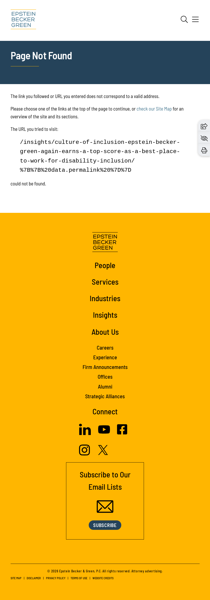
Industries (105, 298)
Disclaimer (34, 578)
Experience (105, 357)
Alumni (105, 386)
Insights (105, 314)
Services (105, 281)
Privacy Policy (55, 578)
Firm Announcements (105, 367)
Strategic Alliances (105, 396)
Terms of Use (79, 578)
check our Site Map (154, 108)
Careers (105, 347)
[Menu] (195, 21)
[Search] (184, 19)
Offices (105, 376)
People (105, 265)
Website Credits (102, 578)
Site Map (16, 578)
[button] (204, 126)
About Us (105, 331)
